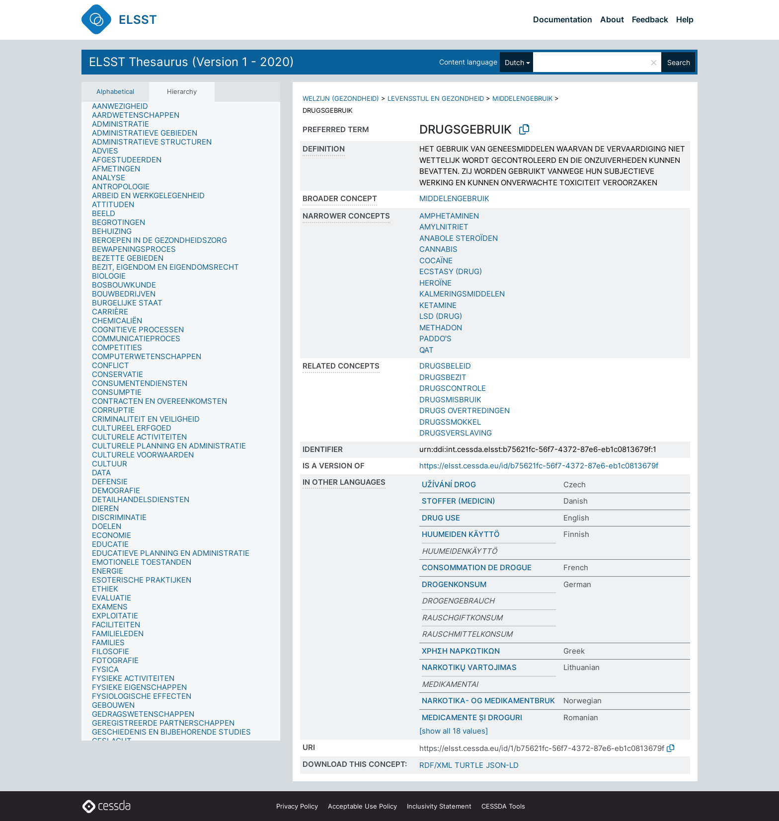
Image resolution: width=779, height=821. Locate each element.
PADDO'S (435, 338)
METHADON (440, 327)
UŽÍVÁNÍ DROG (449, 484)
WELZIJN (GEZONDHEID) (341, 98)
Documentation (562, 19)
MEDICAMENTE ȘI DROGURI (472, 717)
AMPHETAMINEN (449, 216)
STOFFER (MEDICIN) (458, 501)
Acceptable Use (362, 806)
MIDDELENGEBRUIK (522, 98)
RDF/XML (435, 765)
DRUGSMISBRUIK (450, 399)
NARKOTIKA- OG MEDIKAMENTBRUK (488, 700)
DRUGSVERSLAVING (455, 433)
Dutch (514, 62)
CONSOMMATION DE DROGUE (477, 567)
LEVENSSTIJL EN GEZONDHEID (436, 98)
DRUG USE (441, 517)
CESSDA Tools (503, 806)
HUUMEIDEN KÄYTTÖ (461, 534)
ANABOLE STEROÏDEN (458, 238)
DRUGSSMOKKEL (450, 422)
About (612, 19)
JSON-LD (502, 765)
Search (678, 62)
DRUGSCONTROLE (452, 388)
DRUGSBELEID (445, 366)
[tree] (180, 421)
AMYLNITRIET (443, 226)
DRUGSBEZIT (443, 377)
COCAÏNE (436, 260)
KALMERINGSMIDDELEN (462, 294)
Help (685, 19)
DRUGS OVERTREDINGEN (464, 410)
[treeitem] (124, 106)
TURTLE (469, 765)
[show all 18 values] (453, 731)
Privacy (297, 806)
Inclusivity (439, 806)
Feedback (650, 19)
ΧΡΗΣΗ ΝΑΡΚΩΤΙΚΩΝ (461, 651)
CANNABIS (438, 249)
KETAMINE (438, 305)
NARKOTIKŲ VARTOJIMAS (469, 667)
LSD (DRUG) (440, 316)
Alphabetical (115, 91)
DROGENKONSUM (454, 584)
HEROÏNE (435, 283)
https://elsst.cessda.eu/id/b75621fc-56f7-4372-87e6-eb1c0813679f (538, 465)
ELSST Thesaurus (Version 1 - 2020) (191, 62)
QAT (426, 350)
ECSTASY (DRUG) (450, 271)
